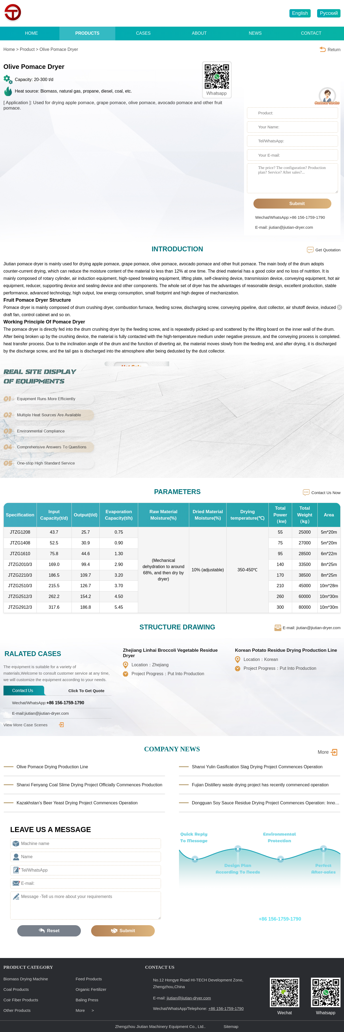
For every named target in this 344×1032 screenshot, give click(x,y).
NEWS (255, 33)
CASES (143, 33)
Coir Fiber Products (20, 1000)
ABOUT (199, 33)
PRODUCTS (87, 33)
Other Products (17, 1010)
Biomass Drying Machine (25, 979)
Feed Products (89, 979)
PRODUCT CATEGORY (28, 967)
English (300, 13)
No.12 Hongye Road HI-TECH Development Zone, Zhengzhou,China (198, 983)
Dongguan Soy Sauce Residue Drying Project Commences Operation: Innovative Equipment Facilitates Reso (266, 803)
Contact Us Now (326, 492)
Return (334, 49)
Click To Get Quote (90, 690)
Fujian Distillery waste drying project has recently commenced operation (260, 785)
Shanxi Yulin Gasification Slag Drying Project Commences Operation (257, 767)
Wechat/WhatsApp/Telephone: (250, 919)
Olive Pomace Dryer (59, 49)
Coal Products (16, 989)
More (323, 752)
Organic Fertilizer (91, 989)
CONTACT (311, 33)
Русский (329, 13)
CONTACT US (159, 967)
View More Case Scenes (33, 725)
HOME (31, 33)
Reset (49, 931)
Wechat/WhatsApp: (48, 702)
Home (9, 49)
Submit (292, 203)
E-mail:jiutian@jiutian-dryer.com (40, 713)
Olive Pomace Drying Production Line (52, 767)
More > (85, 1010)
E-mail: (182, 998)
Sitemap (231, 1026)
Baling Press (87, 1000)
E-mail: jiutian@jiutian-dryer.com (284, 227)
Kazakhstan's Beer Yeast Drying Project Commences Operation (77, 803)
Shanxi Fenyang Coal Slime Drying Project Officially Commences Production (89, 785)
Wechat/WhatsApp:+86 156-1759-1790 (290, 217)
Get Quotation (328, 250)
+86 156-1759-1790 (201, 13)
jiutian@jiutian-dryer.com (256, 13)
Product (27, 49)
